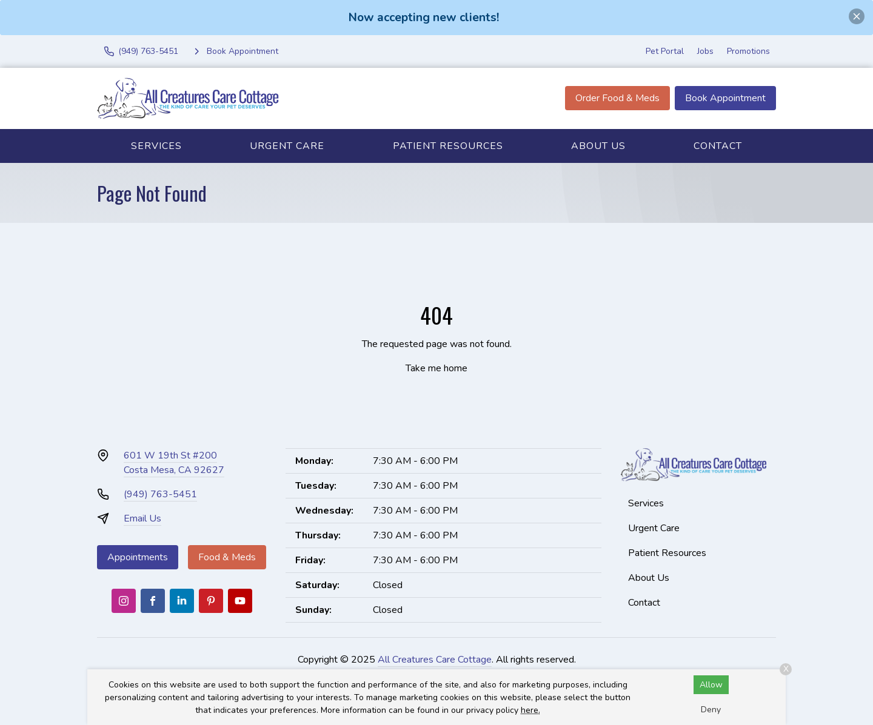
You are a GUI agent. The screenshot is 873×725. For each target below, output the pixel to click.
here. (530, 710)
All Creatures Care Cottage (435, 659)
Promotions (748, 51)
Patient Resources (448, 146)
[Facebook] (153, 601)
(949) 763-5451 (160, 494)
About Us (598, 146)
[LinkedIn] (182, 601)
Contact (718, 146)
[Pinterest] (211, 601)
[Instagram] (124, 601)
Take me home (436, 368)
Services (156, 146)
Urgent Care (287, 146)
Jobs (705, 51)
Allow (711, 684)
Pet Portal (665, 51)
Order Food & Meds (617, 98)
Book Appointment (725, 98)
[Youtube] (240, 601)
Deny (711, 709)
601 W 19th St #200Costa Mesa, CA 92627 (174, 463)
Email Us (142, 518)
